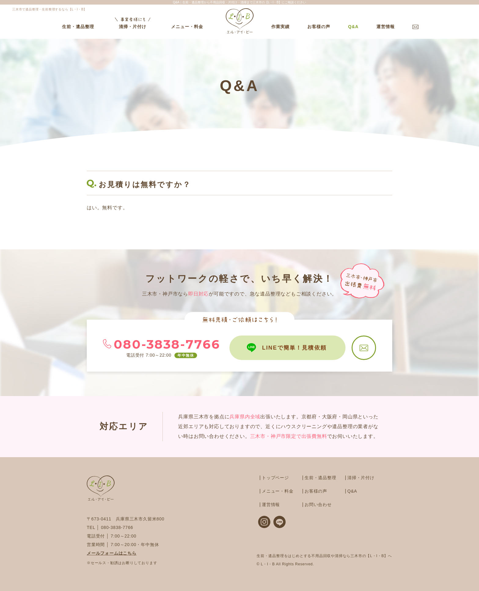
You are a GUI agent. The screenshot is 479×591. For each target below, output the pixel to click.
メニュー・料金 (187, 26)
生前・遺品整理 (78, 26)
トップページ (275, 477)
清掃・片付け (132, 23)
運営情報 (385, 26)
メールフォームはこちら (112, 553)
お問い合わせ (318, 504)
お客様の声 (318, 26)
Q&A (353, 26)
